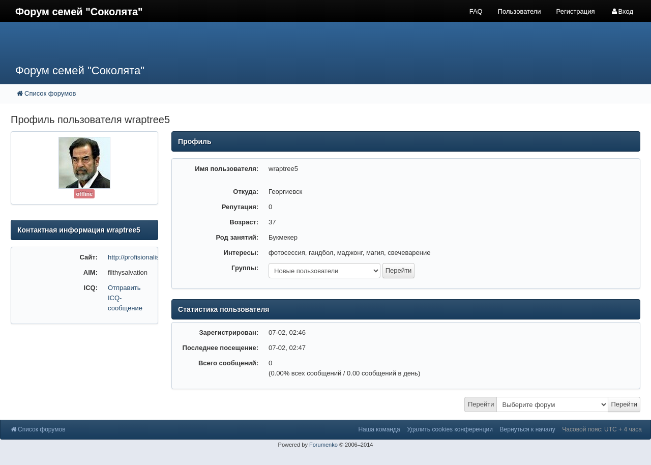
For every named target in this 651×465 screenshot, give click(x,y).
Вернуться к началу (527, 429)
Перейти (481, 404)
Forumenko (323, 445)
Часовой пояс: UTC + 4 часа (602, 429)
